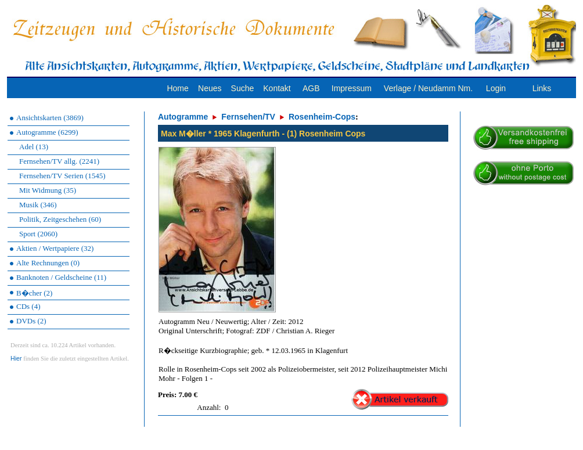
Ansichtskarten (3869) (50, 117)
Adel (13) (33, 146)
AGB (311, 88)
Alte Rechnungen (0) (48, 262)
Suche (242, 88)
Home (177, 88)
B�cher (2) (34, 293)
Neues (209, 88)
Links (542, 88)
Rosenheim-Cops (322, 116)
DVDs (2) (31, 320)
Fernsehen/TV (248, 116)
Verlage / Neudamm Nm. (428, 88)
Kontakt (276, 88)
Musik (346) (38, 204)
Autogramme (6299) (47, 132)
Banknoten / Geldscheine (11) (61, 277)
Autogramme (183, 116)
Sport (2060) (38, 233)
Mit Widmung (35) (47, 190)
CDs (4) (28, 306)
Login (496, 88)
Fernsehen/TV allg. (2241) (59, 161)
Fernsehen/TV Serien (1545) (62, 175)
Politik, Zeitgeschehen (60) (60, 219)
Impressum (352, 88)
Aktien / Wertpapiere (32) (54, 248)
